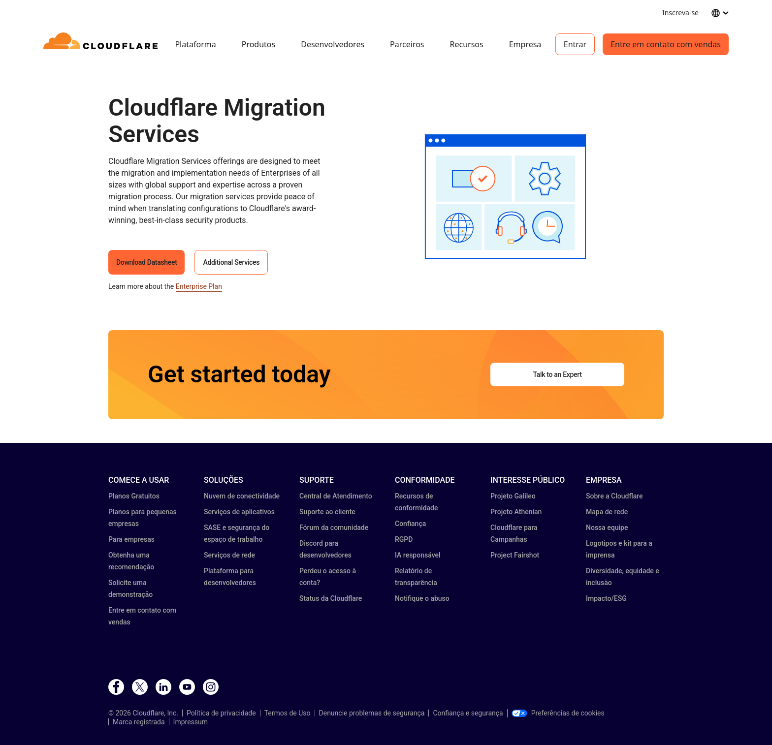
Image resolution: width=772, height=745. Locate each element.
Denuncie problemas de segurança (372, 713)
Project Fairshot (514, 555)
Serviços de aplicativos (239, 512)
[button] (505, 196)
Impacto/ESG (606, 598)
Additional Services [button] (231, 262)
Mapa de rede (607, 512)
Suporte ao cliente (327, 512)
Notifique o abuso (422, 598)
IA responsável (418, 555)
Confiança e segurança (468, 713)
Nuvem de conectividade (242, 496)
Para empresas (131, 539)
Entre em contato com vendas (666, 44)
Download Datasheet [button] (146, 262)
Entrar (575, 44)
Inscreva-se (680, 12)
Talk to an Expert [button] (557, 374)
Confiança (410, 524)
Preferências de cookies (558, 713)
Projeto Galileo (513, 496)
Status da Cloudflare (330, 598)
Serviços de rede (229, 555)
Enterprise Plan (199, 286)
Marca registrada (139, 721)
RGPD (404, 539)
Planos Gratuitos (134, 496)
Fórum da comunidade (333, 527)
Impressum (190, 721)
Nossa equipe (607, 527)
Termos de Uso (287, 713)
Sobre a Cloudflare (614, 496)
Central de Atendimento (335, 496)
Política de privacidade (221, 713)
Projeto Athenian (516, 512)
